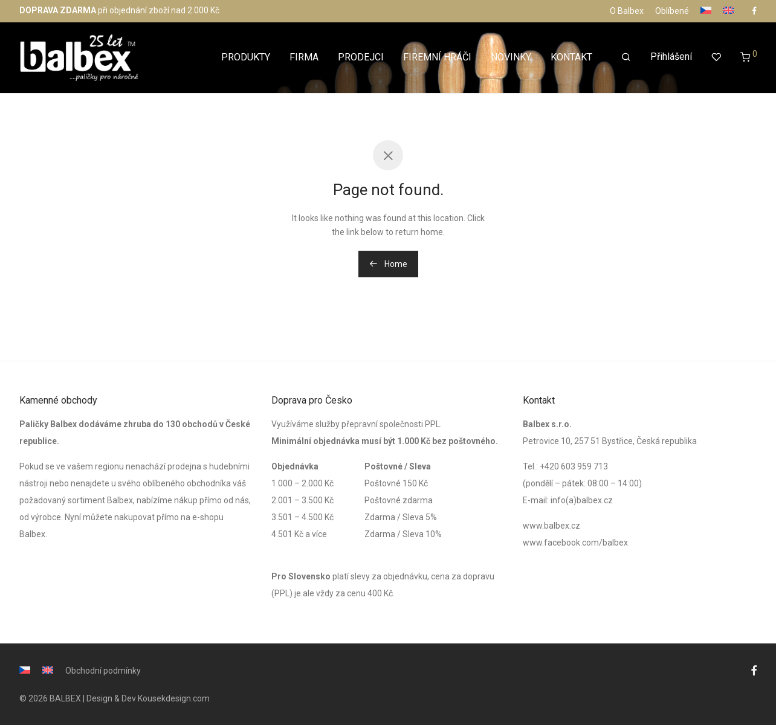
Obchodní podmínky (103, 670)
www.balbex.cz (551, 525)
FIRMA (303, 60)
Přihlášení (671, 60)
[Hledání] (626, 61)
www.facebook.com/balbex (575, 542)
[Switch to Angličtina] (725, 11)
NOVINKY (511, 60)
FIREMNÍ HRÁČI (437, 60)
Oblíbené (672, 11)
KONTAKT (571, 60)
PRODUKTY (245, 60)
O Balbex (627, 11)
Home (388, 264)
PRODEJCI (361, 60)
